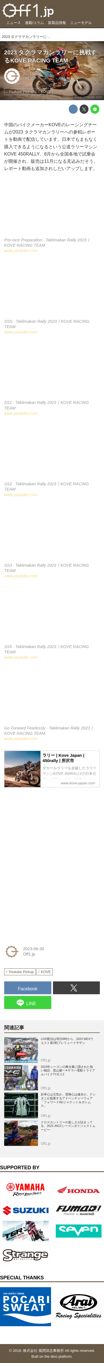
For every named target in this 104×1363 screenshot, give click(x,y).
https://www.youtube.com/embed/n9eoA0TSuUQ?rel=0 (52, 696)
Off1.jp (28, 78)
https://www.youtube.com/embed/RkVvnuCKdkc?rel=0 (52, 615)
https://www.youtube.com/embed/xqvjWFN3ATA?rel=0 (52, 290)
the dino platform (58, 1356)
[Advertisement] (45, 827)
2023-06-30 (32, 74)
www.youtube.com (88, 97)
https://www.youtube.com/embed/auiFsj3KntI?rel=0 (52, 208)
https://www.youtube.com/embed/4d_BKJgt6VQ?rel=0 (52, 452)
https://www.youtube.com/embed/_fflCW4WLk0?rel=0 (52, 371)
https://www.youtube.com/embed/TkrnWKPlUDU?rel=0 (52, 534)
